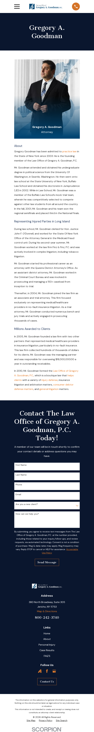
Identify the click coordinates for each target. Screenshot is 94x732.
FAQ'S (47, 656)
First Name (21, 465)
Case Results (47, 650)
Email (18, 494)
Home (47, 633)
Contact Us (47, 681)
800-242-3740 (47, 617)
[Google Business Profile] (54, 671)
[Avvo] (39, 671)
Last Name (21, 474)
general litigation (49, 389)
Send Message (46, 562)
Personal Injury (47, 644)
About (47, 639)
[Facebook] (47, 671)
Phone (19, 484)
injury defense (50, 380)
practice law (69, 151)
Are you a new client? (27, 504)
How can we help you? (27, 514)
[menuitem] (31, 720)
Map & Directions (47, 611)
